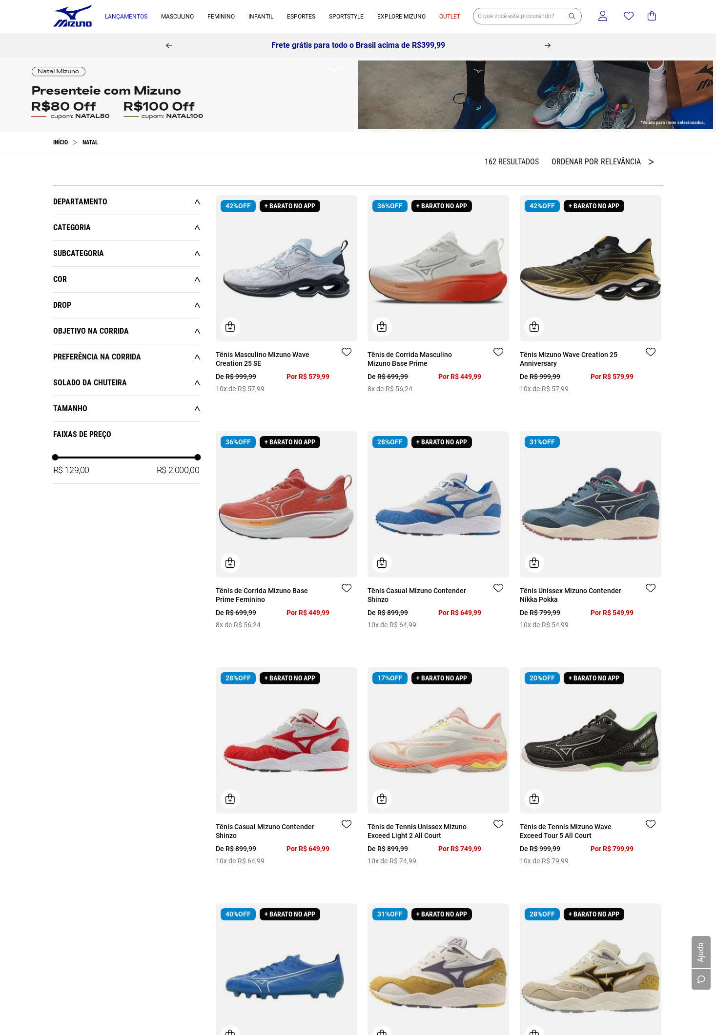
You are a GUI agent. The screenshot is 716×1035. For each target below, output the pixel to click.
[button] (572, 16)
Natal (90, 142)
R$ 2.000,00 (178, 470)
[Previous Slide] (169, 45)
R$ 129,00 (71, 470)
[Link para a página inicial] (60, 142)
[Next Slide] (547, 45)
